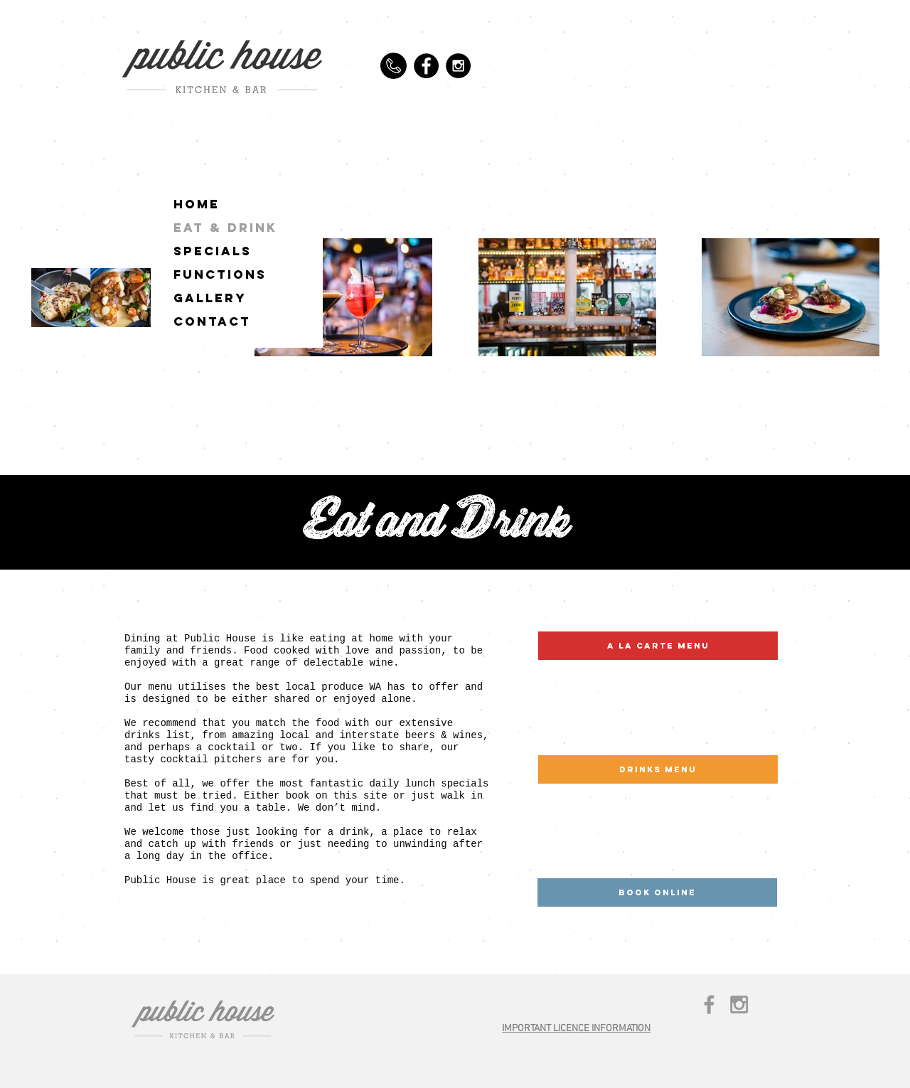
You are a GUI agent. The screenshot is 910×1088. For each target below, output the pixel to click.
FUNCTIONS (220, 274)
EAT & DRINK (225, 227)
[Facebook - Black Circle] (426, 65)
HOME (196, 204)
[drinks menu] (658, 769)
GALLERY (210, 298)
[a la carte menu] (658, 645)
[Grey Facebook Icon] (709, 1004)
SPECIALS (212, 251)
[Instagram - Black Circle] (458, 65)
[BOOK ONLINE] (657, 892)
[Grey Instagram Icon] (739, 1004)
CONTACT (212, 321)
